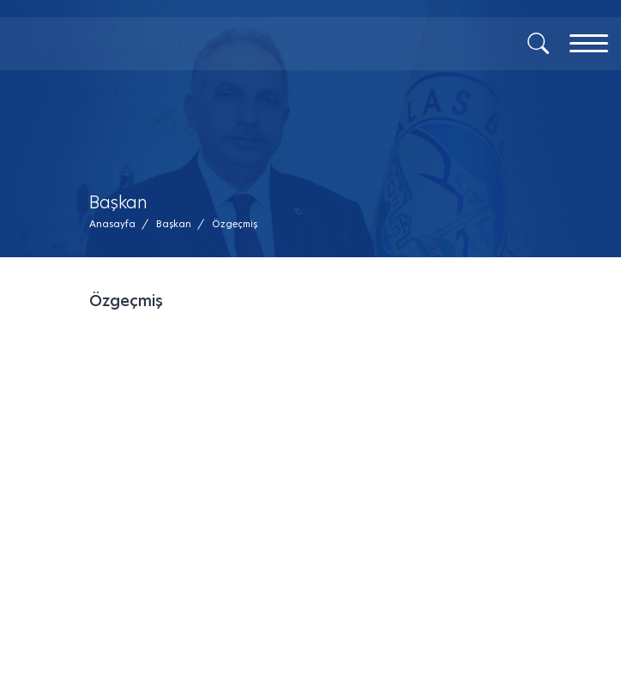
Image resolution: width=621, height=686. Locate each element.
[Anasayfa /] (117, 224)
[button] (235, 224)
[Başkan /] (174, 224)
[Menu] (589, 43)
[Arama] (538, 42)
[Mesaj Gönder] (167, 68)
